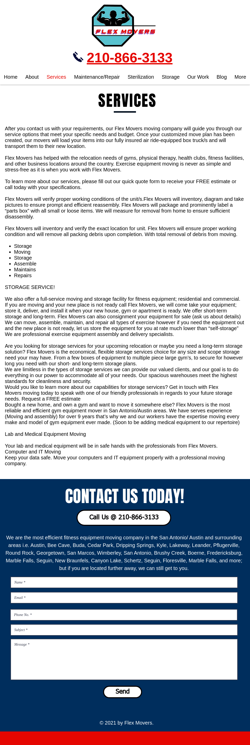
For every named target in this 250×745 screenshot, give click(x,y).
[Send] (122, 692)
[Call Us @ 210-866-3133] (124, 518)
